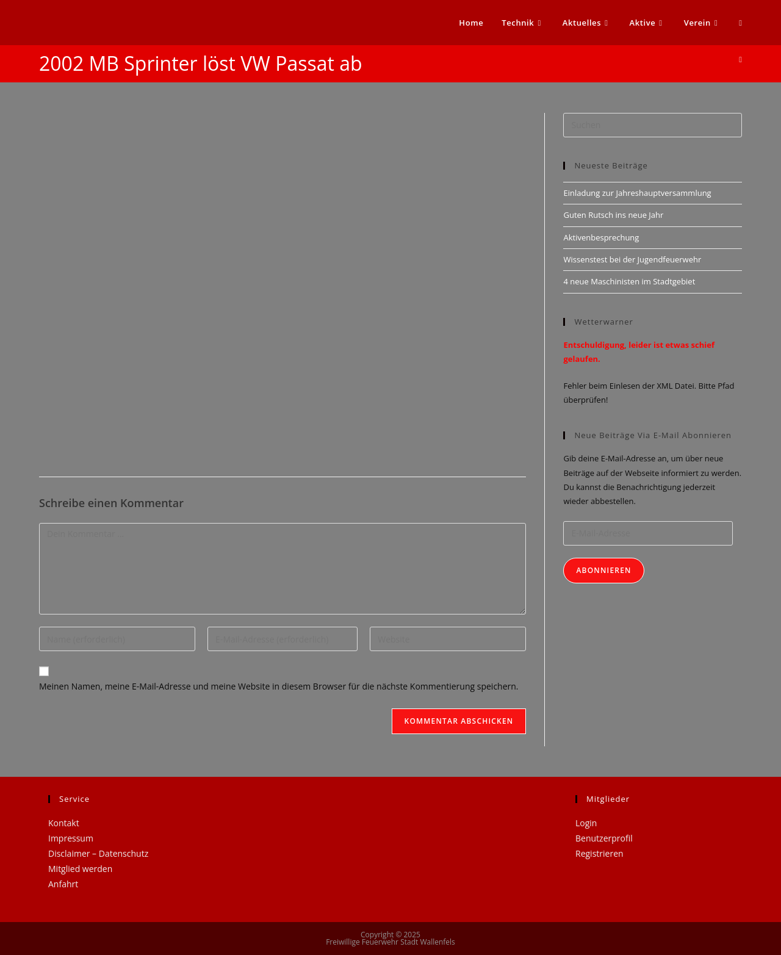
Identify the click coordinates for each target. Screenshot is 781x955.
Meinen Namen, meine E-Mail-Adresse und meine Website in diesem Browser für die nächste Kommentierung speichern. (279, 686)
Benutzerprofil (604, 838)
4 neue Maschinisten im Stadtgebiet (629, 281)
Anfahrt (63, 884)
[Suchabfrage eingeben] (652, 125)
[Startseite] (740, 59)
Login (586, 823)
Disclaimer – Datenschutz (98, 853)
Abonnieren (603, 570)
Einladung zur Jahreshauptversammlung (637, 192)
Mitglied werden (80, 868)
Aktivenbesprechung (601, 237)
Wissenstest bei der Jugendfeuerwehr (632, 259)
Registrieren (599, 853)
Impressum (70, 838)
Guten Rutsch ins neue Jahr (613, 214)
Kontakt (63, 823)
